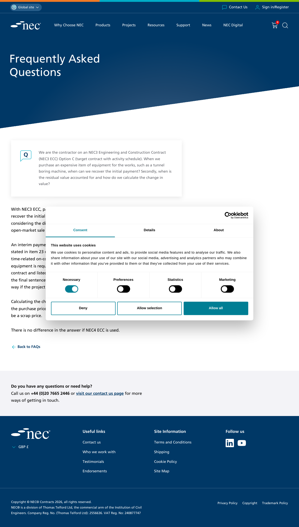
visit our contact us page (100, 393)
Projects (129, 25)
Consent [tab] (80, 230)
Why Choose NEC (69, 25)
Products (103, 25)
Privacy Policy (227, 503)
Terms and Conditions (172, 442)
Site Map (161, 471)
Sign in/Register (272, 7)
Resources (156, 25)
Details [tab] (149, 230)
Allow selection (149, 308)
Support (183, 25)
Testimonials (93, 462)
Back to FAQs (25, 347)
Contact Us (235, 7)
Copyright (249, 503)
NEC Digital (233, 25)
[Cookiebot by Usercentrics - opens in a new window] (228, 215)
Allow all (216, 308)
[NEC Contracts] (25, 25)
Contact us (92, 442)
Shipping (161, 452)
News (206, 25)
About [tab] (219, 230)
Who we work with (99, 452)
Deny (83, 308)
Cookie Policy (165, 462)
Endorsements (95, 471)
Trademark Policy (275, 503)
